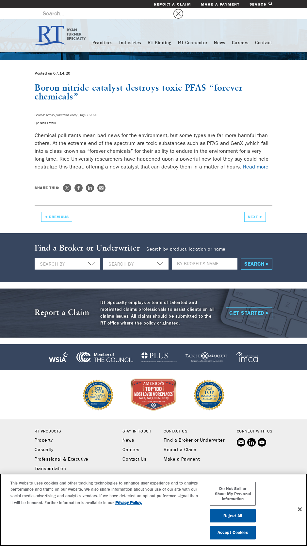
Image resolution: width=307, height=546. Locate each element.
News (219, 31)
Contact (263, 31)
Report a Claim (172, 4)
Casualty (44, 438)
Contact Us (134, 448)
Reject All (232, 515)
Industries (130, 31)
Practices (102, 31)
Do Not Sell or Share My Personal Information (233, 493)
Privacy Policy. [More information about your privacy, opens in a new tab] (128, 502)
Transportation (50, 457)
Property (44, 429)
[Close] (300, 509)
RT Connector (192, 31)
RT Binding (159, 31)
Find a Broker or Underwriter (194, 429)
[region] (153, 510)
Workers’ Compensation (60, 467)
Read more (255, 155)
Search (261, 4)
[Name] (204, 252)
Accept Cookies (233, 532)
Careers (240, 31)
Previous (59, 205)
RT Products (48, 420)
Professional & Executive (62, 448)
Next (253, 205)
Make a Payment (220, 4)
